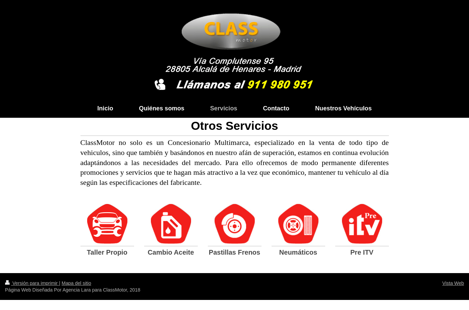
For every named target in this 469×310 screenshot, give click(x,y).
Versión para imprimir (32, 283)
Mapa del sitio (76, 283)
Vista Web (453, 283)
